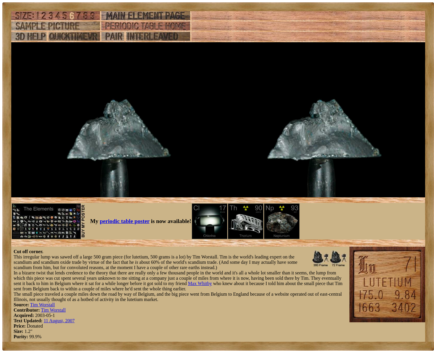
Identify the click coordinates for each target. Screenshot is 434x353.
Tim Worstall (42, 304)
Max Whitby (200, 283)
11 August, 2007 (59, 320)
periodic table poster (125, 221)
